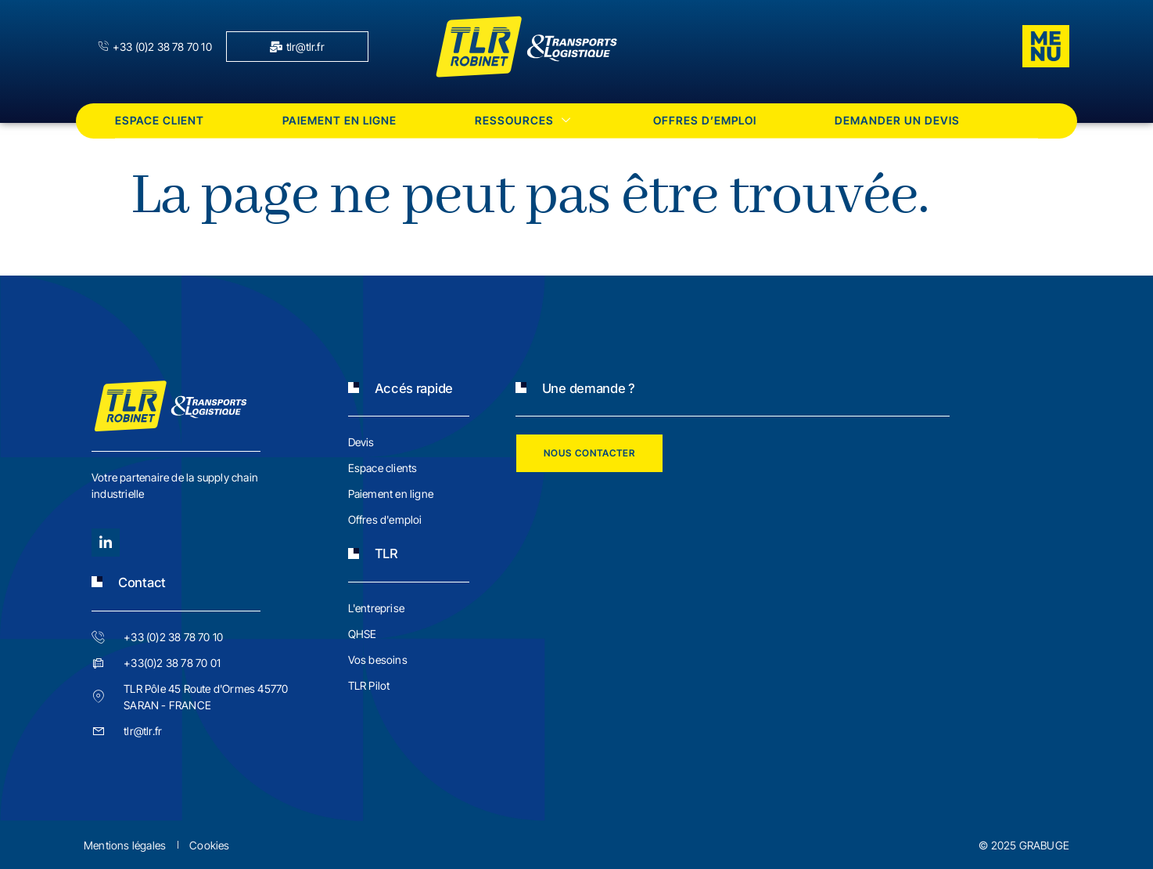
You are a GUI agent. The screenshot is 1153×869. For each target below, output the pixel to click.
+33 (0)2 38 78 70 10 (155, 46)
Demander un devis (897, 120)
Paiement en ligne (339, 120)
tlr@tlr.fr (297, 46)
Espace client (159, 120)
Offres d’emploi (704, 120)
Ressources (525, 120)
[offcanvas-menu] (1045, 46)
